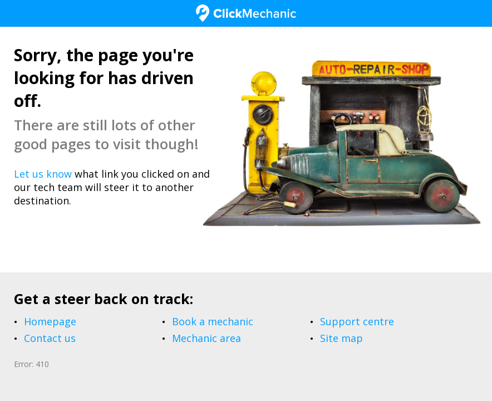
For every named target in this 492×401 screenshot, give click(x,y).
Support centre (357, 321)
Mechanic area (206, 338)
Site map (341, 338)
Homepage (50, 321)
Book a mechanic (212, 321)
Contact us (50, 338)
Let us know (43, 173)
